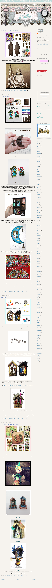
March (38, 145)
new (15, 452)
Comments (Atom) (8, 581)
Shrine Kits (25, 156)
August (38, 154)
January (38, 148)
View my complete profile (42, 44)
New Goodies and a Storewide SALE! (9, 30)
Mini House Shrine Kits (13, 354)
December (39, 158)
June (38, 181)
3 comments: (22, 418)
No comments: (23, 90)
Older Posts (33, 579)
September (39, 153)
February (38, 146)
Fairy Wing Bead (23, 412)
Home (18, 579)
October (38, 151)
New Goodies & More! (6, 96)
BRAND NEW (32, 124)
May (38, 143)
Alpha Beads (20, 353)
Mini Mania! (4, 297)
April (38, 171)
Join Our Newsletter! (44, 60)
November (39, 141)
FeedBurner (47, 98)
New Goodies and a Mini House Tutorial (10, 424)
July (38, 166)
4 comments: (22, 291)
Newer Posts (3, 579)
